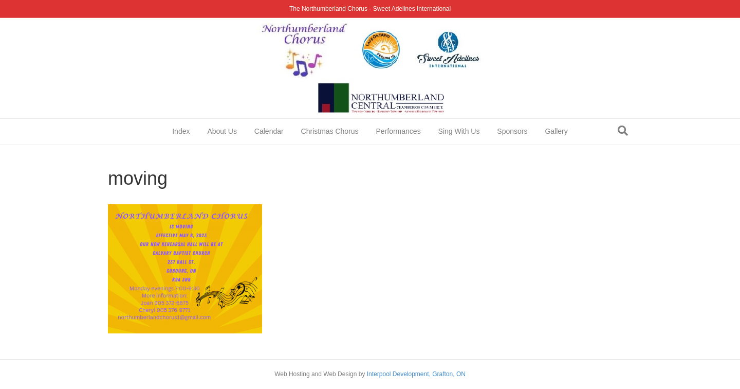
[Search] (623, 130)
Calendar (269, 131)
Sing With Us (459, 131)
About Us (222, 131)
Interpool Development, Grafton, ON (416, 374)
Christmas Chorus (330, 131)
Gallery (556, 131)
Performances (398, 131)
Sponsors (512, 131)
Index (181, 131)
